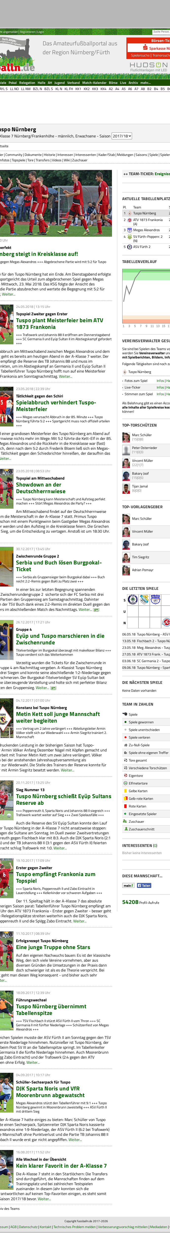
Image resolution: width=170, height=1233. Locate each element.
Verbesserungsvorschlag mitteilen (123, 1226)
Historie (49, 154)
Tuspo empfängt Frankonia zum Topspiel (55, 877)
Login (40, 31)
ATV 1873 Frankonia (148, 219)
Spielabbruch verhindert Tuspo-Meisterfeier (56, 405)
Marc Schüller (142, 434)
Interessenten (85, 154)
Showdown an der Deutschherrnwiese (41, 487)
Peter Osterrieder (144, 447)
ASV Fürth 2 (142, 246)
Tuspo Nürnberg (144, 213)
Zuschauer (79, 160)
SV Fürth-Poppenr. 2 (148, 236)
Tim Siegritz (140, 557)
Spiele (153, 154)
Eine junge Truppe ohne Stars (53, 947)
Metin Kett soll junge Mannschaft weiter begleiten (58, 717)
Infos (160, 380)
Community (13, 154)
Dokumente (33, 154)
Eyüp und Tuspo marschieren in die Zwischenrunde (60, 639)
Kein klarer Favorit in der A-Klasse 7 (61, 1165)
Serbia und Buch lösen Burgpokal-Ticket (59, 565)
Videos (57, 160)
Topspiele (18, 160)
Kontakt (45, 1226)
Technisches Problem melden (74, 1226)
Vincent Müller (142, 460)
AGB (13, 1226)
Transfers (43, 160)
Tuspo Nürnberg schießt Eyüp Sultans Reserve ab (63, 799)
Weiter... (8, 294)
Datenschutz (28, 1226)
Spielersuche (140, 55)
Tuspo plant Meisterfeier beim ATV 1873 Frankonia (59, 323)
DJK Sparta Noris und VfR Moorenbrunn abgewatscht (50, 1091)
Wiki (67, 160)
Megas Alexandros (146, 229)
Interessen (65, 154)
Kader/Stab (106, 154)
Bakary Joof (140, 473)
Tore (30, 160)
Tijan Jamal (140, 486)
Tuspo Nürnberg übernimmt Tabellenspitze (51, 1009)
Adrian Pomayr (142, 569)
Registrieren (27, 31)
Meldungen (125, 154)
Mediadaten (158, 1226)
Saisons (141, 154)
